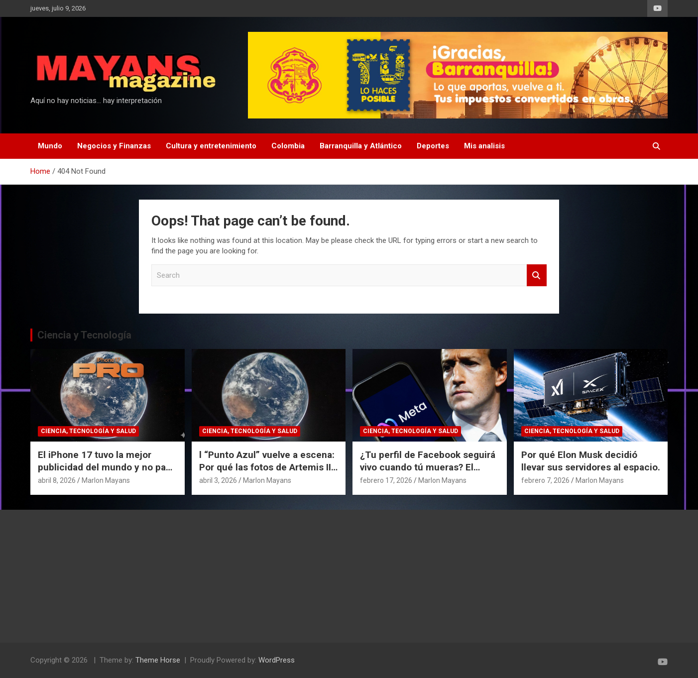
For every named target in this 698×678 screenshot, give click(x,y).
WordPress (276, 660)
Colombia (288, 145)
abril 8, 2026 (57, 480)
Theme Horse (157, 660)
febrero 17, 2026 (386, 480)
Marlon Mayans (106, 480)
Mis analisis (484, 145)
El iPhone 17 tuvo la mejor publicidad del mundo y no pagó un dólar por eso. (107, 467)
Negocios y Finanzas (114, 145)
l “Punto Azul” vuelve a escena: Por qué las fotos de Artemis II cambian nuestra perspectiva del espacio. (267, 473)
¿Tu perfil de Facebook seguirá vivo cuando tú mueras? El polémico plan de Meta (427, 467)
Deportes (433, 145)
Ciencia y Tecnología (84, 335)
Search (537, 275)
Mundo (50, 145)
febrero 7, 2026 (545, 480)
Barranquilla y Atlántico (361, 145)
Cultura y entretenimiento (211, 145)
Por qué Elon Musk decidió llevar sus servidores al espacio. (590, 461)
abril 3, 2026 (218, 480)
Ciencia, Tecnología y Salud (88, 431)
